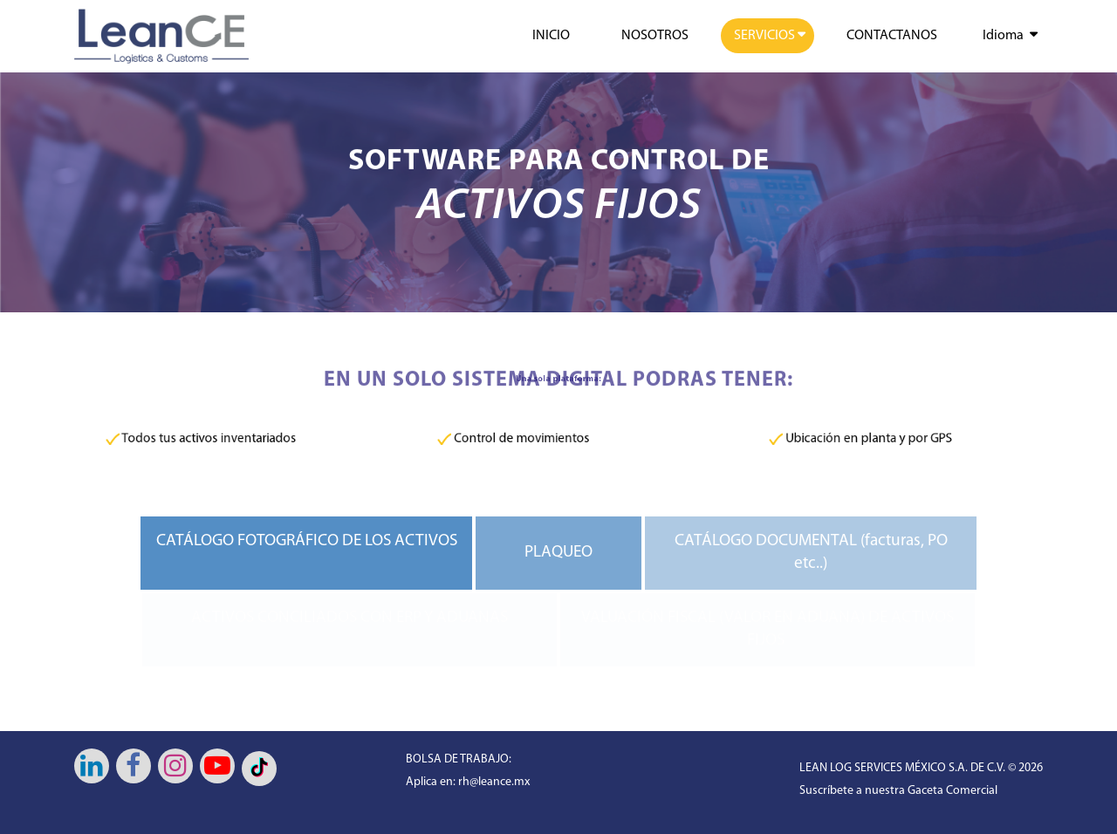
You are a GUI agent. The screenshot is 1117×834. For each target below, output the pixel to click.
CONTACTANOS (891, 36)
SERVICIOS (764, 36)
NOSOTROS (655, 36)
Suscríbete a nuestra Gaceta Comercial (898, 790)
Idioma (1003, 36)
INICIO (551, 36)
